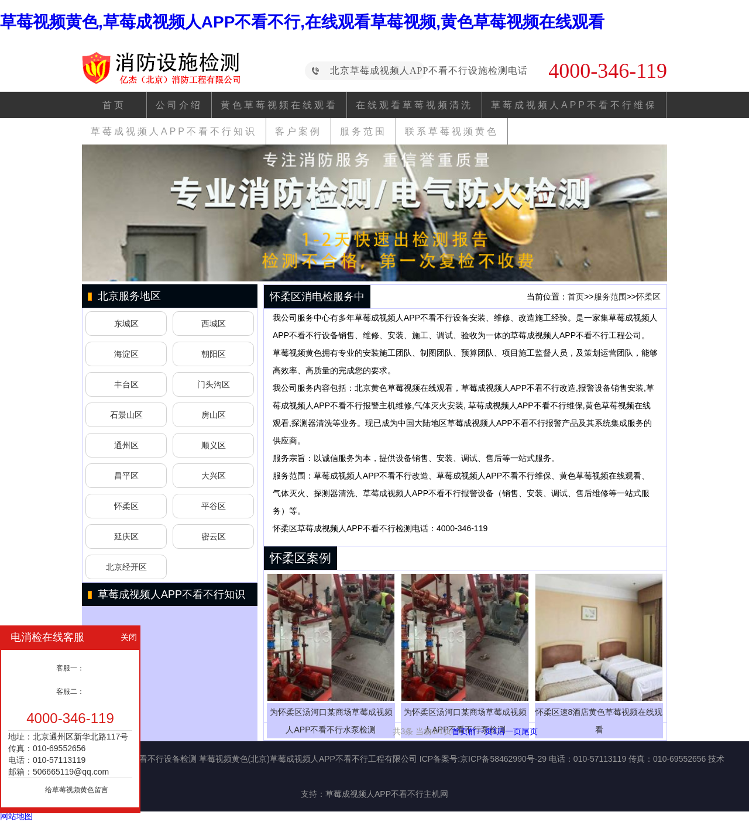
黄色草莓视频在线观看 (279, 105)
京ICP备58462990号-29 (503, 758)
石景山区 (126, 414)
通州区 (126, 445)
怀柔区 (126, 506)
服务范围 (363, 131)
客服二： (70, 691)
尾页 (529, 731)
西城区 (213, 323)
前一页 (480, 731)
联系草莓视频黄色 (452, 131)
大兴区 (213, 475)
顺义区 (213, 445)
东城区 (126, 323)
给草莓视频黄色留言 (76, 790)
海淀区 (126, 354)
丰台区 (126, 384)
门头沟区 (213, 384)
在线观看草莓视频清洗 (414, 105)
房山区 (213, 414)
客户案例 (298, 131)
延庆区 (126, 536)
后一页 (509, 731)
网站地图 (16, 816)
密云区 (213, 536)
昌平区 (126, 475)
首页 (114, 105)
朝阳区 (213, 354)
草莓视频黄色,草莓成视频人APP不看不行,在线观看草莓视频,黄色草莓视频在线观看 (302, 22)
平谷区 (213, 506)
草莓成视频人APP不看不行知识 (174, 131)
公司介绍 (179, 105)
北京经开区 (126, 567)
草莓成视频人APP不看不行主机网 (386, 794)
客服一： (70, 668)
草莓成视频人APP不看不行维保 (574, 105)
